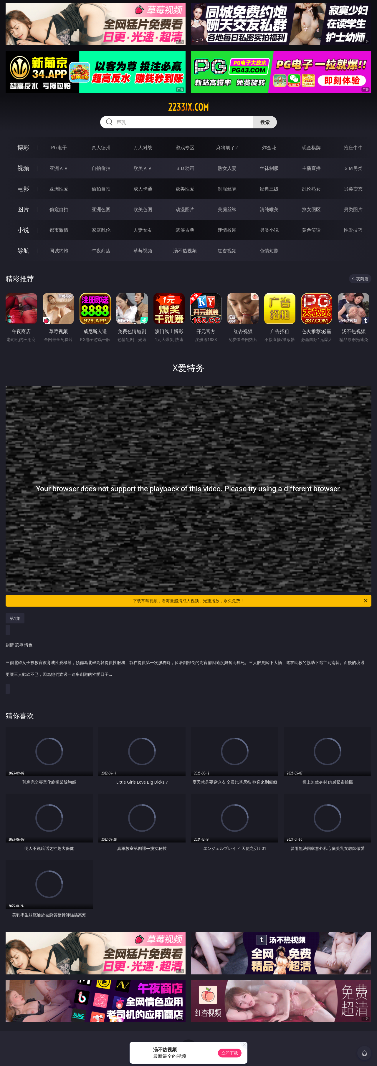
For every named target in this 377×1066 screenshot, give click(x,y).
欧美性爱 (185, 189)
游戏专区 (185, 147)
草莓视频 (142, 250)
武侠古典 (185, 230)
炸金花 (269, 147)
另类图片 (353, 209)
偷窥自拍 (58, 209)
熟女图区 (311, 209)
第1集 (15, 618)
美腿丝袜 (227, 209)
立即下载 (229, 1053)
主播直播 (311, 168)
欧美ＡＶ (142, 168)
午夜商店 (101, 250)
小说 (23, 230)
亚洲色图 (101, 209)
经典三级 (269, 189)
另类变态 (353, 189)
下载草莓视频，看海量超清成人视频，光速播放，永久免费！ (250, 600)
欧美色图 (142, 209)
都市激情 (58, 230)
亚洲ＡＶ (58, 168)
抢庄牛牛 (353, 147)
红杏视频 (227, 250)
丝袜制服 (269, 168)
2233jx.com (188, 107)
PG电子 (59, 147)
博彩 (23, 147)
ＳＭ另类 (353, 168)
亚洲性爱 (58, 189)
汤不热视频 (185, 250)
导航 (23, 250)
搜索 (265, 122)
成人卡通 (142, 189)
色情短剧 (269, 250)
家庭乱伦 (101, 230)
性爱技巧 (353, 230)
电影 (23, 189)
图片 (23, 209)
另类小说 (269, 230)
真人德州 (101, 147)
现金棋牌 (311, 147)
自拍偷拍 (101, 168)
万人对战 (142, 147)
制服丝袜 (227, 189)
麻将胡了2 (227, 147)
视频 (23, 168)
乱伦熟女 (311, 189)
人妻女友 (142, 230)
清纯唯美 (269, 209)
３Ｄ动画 (185, 168)
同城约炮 (58, 250)
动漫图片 (185, 209)
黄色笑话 (311, 230)
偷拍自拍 (101, 189)
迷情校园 (227, 230)
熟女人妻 (227, 168)
